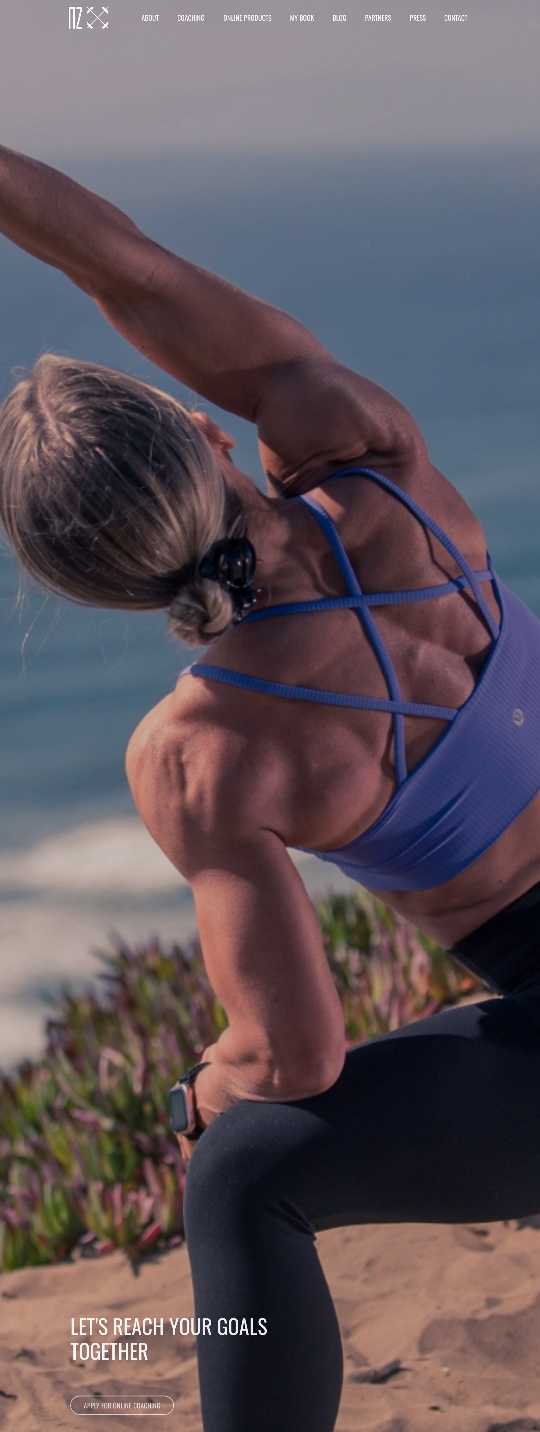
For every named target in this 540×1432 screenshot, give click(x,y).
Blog (339, 17)
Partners (378, 17)
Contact (455, 17)
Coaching (191, 17)
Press (418, 17)
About (150, 17)
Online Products (247, 17)
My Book (302, 17)
